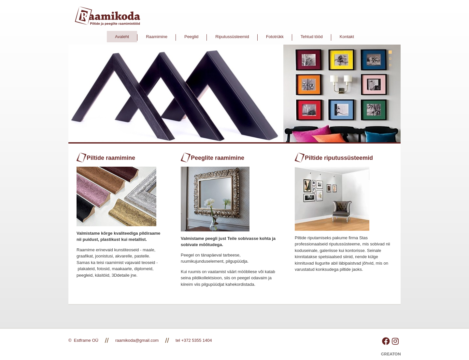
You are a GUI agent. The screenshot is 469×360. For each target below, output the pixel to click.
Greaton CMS (391, 356)
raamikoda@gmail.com (137, 340)
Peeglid (191, 36)
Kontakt (347, 36)
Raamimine (156, 36)
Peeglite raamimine (217, 158)
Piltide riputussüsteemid (339, 158)
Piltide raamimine (111, 158)
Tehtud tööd (312, 36)
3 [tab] (392, 67)
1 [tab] (392, 54)
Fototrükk (275, 36)
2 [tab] (392, 61)
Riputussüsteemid (232, 36)
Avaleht (122, 36)
